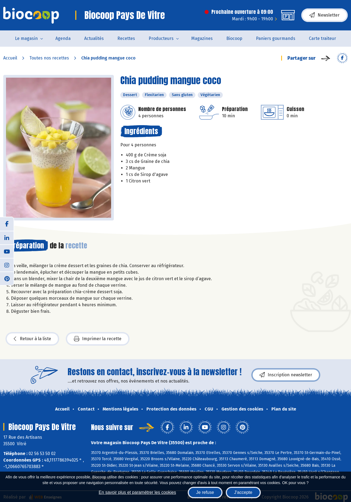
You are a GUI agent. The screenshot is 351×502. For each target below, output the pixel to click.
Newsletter (324, 15)
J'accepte (243, 492)
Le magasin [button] (26, 38)
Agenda (63, 38)
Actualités (94, 38)
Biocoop (234, 38)
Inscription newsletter (285, 375)
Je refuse (205, 492)
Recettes (126, 38)
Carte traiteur (322, 38)
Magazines (202, 38)
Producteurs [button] (161, 38)
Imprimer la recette (97, 339)
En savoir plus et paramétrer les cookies (137, 492)
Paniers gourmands (275, 38)
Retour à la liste (32, 339)
